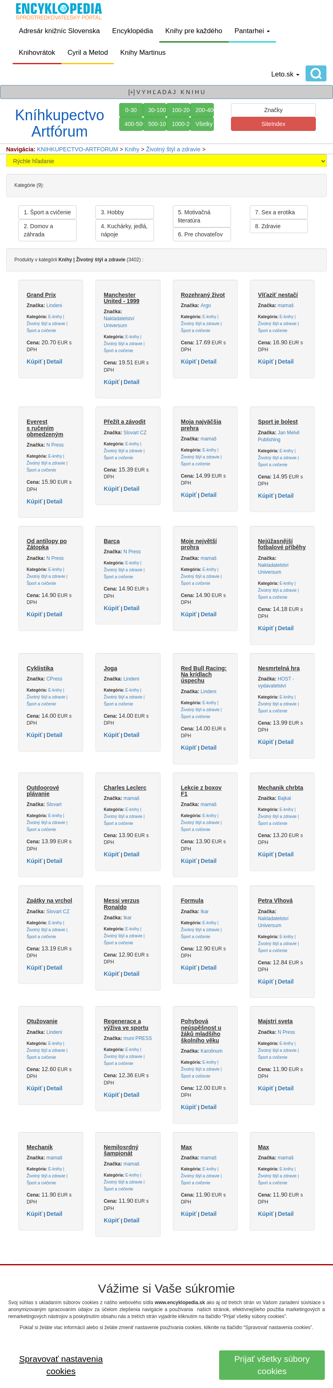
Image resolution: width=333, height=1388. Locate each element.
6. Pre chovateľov (200, 234)
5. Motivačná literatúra (194, 216)
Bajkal (284, 798)
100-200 (181, 110)
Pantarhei (252, 31)
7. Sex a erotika (275, 212)
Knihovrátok (37, 52)
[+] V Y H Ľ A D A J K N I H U (166, 92)
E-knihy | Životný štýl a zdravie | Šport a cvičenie (47, 323)
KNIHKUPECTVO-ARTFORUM (77, 149)
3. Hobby (112, 212)
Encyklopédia (132, 31)
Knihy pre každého (193, 31)
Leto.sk (285, 74)
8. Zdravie (268, 226)
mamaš (286, 305)
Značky (273, 110)
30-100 (157, 110)
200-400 (204, 110)
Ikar (128, 918)
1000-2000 (181, 124)
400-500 (134, 124)
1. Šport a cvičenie (47, 212)
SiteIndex (273, 124)
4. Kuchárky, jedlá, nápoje (124, 230)
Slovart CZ (135, 433)
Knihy (132, 149)
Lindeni (54, 305)
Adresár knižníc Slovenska (59, 31)
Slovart (53, 804)
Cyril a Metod (88, 52)
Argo (206, 305)
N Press (54, 445)
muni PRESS (138, 1038)
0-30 (131, 110)
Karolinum (212, 1051)
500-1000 (157, 124)
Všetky (204, 124)
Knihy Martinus (142, 52)
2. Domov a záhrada (38, 230)
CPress (54, 679)
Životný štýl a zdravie (173, 149)
